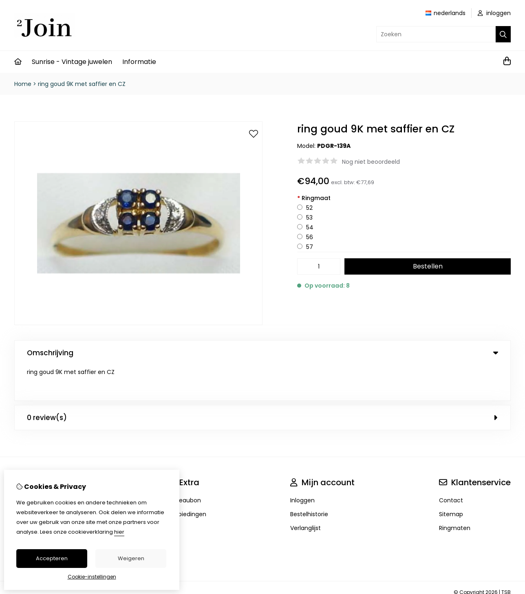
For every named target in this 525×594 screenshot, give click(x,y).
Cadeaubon (184, 465)
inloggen (494, 13)
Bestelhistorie (309, 479)
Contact (451, 465)
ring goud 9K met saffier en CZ (82, 84)
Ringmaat (314, 198)
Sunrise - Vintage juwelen (72, 61)
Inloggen (302, 465)
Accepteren (52, 558)
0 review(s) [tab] (262, 382)
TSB (506, 556)
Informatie (139, 61)
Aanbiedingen (186, 479)
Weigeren (131, 558)
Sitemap (451, 479)
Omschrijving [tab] (262, 353)
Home (22, 84)
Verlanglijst (305, 492)
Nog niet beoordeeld (371, 162)
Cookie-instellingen (92, 576)
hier (119, 532)
